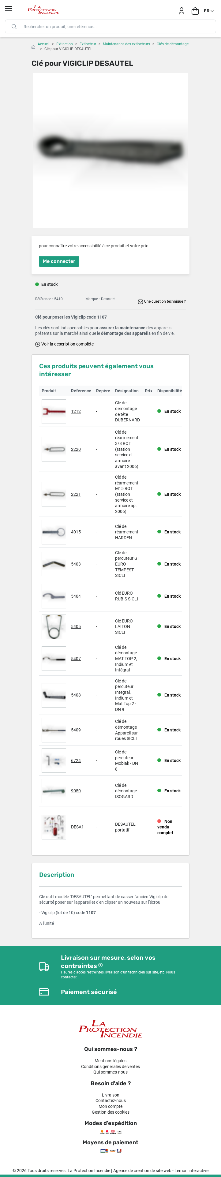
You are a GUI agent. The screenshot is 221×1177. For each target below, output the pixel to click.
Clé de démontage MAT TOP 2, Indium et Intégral (126, 658)
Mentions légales (110, 1060)
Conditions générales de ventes (110, 1066)
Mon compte (110, 1106)
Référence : (44, 299)
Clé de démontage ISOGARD (126, 791)
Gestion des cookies (110, 1112)
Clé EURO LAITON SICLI (124, 626)
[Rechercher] (110, 26)
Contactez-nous (111, 1100)
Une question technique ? (165, 301)
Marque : (92, 299)
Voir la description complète (67, 344)
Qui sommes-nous (110, 1072)
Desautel (108, 299)
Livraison (110, 1095)
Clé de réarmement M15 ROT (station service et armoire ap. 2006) (126, 494)
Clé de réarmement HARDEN (126, 532)
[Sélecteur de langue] (209, 11)
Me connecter (59, 261)
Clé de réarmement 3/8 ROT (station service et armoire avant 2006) (126, 449)
